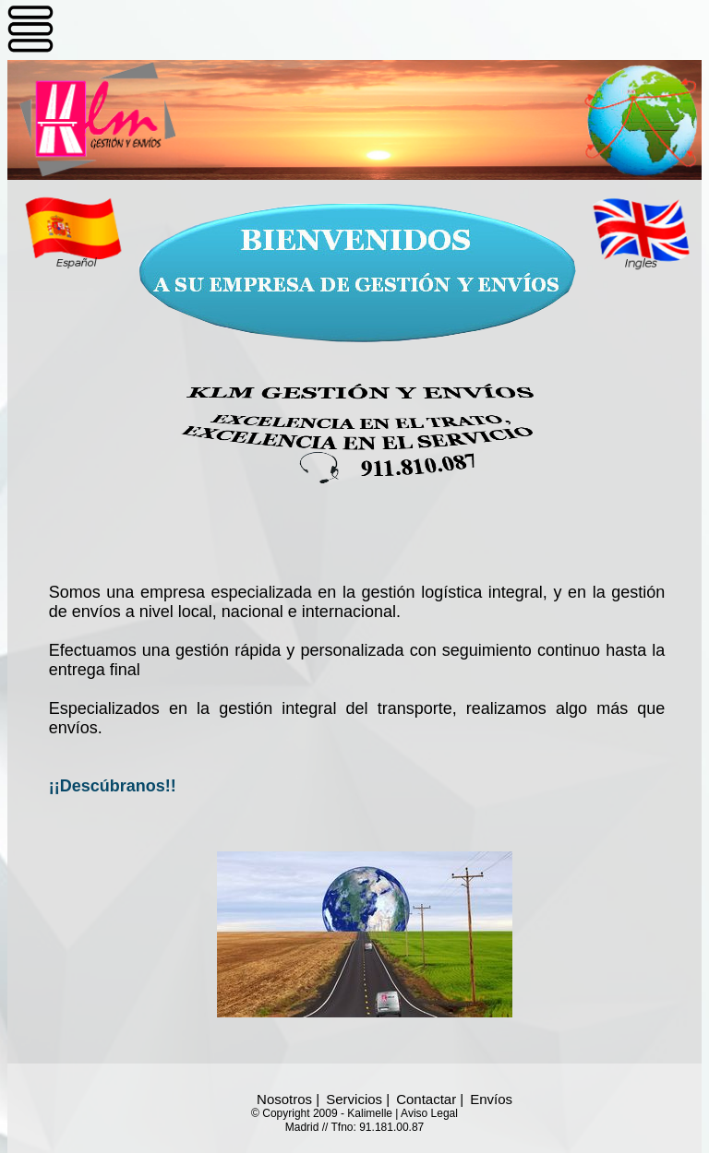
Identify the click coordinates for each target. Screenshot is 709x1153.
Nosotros (284, 1099)
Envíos (491, 1099)
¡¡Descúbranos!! (112, 786)
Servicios (354, 1099)
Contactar (426, 1099)
